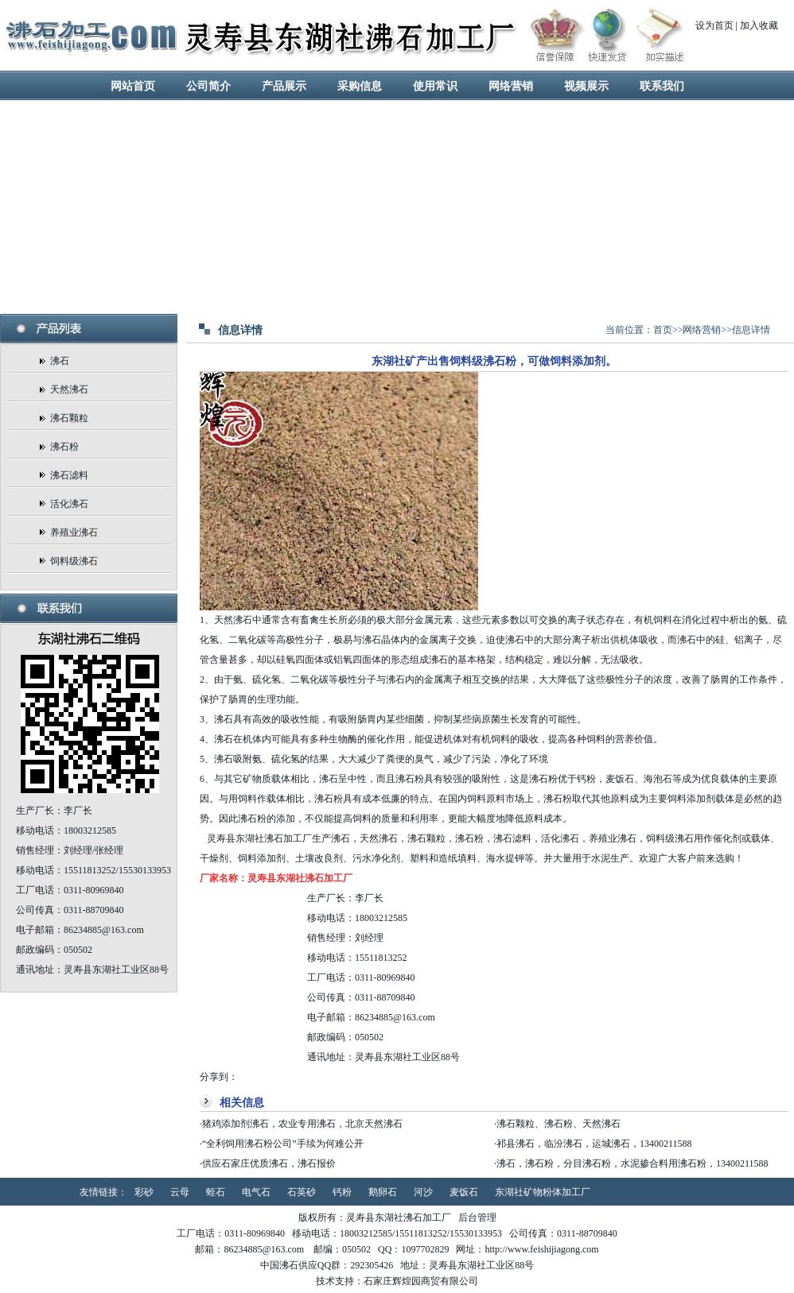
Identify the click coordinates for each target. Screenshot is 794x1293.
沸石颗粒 (69, 418)
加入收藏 (759, 25)
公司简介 (208, 86)
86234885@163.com (395, 1017)
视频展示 (586, 86)
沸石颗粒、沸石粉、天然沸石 (558, 1123)
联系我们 (662, 86)
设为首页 (714, 25)
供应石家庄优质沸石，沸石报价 (269, 1163)
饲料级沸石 (74, 561)
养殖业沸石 (74, 532)
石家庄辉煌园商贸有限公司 (421, 1281)
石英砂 (301, 1192)
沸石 (59, 360)
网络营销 (510, 86)
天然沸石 (69, 389)
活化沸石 (69, 503)
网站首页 (133, 86)
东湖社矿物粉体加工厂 (542, 1192)
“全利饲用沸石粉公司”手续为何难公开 (283, 1143)
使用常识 (435, 86)
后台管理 (477, 1217)
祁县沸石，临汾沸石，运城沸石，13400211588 (594, 1143)
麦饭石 (464, 1192)
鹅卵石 (382, 1192)
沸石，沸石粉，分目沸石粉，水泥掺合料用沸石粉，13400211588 (632, 1163)
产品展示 (284, 86)
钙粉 (342, 1192)
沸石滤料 (69, 475)
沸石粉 (64, 446)
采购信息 (359, 86)
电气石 (256, 1192)
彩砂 (144, 1192)
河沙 (423, 1192)
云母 (179, 1192)
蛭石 (215, 1192)
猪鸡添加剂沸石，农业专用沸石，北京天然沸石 (302, 1123)
